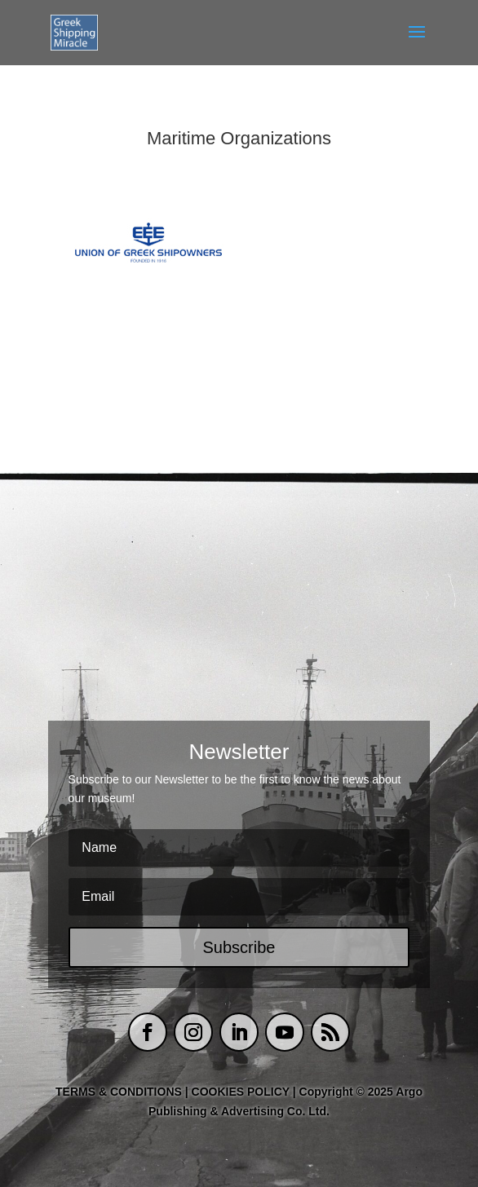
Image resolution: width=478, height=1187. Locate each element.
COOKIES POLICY (242, 1091)
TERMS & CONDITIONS (118, 1091)
